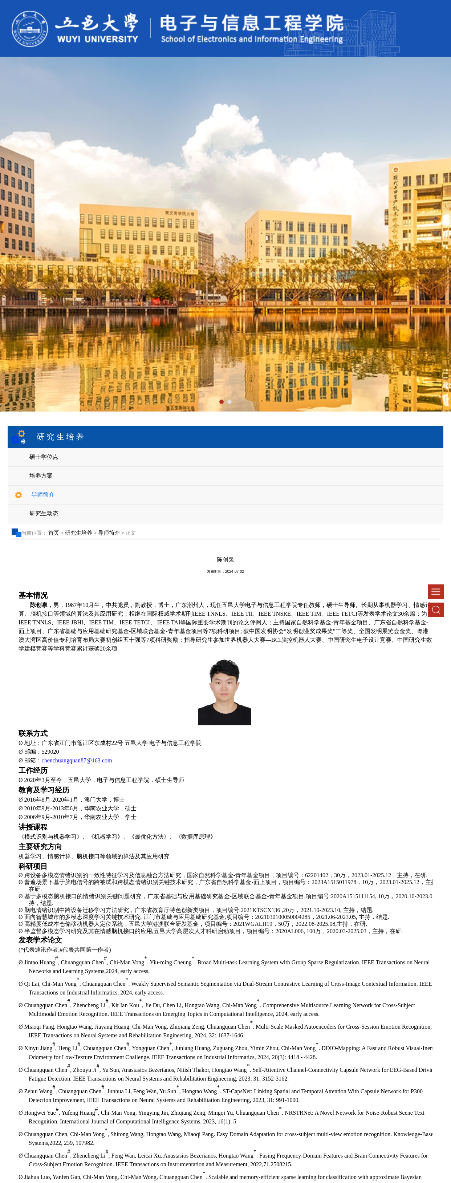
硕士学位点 (43, 457)
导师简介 (42, 494)
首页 (53, 533)
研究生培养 (78, 533)
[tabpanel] (225, 234)
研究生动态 (43, 513)
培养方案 (41, 476)
